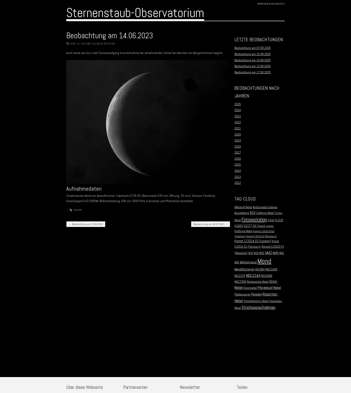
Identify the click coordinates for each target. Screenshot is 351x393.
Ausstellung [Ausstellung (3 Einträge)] (241, 213)
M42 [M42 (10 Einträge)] (268, 252)
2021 (237, 128)
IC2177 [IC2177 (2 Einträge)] (248, 226)
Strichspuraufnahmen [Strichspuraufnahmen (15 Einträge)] (258, 307)
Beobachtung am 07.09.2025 (252, 48)
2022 (237, 122)
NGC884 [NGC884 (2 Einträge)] (260, 269)
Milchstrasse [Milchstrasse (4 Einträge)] (248, 262)
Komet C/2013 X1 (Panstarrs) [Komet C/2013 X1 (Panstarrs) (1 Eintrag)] (261, 236)
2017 (237, 152)
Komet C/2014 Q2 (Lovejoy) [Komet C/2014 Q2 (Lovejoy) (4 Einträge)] (252, 241)
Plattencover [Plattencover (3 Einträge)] (242, 294)
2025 (237, 104)
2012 (237, 183)
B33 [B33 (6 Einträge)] (252, 212)
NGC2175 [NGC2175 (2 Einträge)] (239, 276)
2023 (237, 116)
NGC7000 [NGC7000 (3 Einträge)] (240, 282)
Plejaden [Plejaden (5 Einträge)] (256, 294)
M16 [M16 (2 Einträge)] (256, 253)
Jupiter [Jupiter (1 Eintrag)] (270, 226)
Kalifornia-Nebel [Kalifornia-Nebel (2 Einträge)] (243, 231)
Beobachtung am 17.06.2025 (252, 72)
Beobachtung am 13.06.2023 (86, 224)
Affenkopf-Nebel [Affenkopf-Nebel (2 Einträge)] (243, 207)
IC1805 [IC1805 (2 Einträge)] (238, 226)
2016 (237, 159)
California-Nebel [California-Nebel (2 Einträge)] (265, 213)
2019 (237, 140)
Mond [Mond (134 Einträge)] (264, 261)
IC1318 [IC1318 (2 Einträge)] (279, 220)
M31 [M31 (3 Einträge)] (262, 253)
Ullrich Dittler (103, 43)
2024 (237, 110)
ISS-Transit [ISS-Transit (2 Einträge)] (258, 226)
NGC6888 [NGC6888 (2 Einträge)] (266, 276)
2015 (237, 164)
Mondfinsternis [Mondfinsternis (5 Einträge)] (244, 269)
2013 (237, 177)
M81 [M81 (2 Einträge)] (281, 253)
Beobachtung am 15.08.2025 (252, 54)
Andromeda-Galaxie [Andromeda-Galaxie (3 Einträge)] (265, 207)
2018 (237, 146)
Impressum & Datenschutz (271, 3)
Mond (78, 210)
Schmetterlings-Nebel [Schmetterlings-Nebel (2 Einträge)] (256, 301)
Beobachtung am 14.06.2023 (109, 36)
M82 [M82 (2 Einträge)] (236, 262)
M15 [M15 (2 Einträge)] (250, 253)
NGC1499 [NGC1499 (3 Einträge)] (271, 269)
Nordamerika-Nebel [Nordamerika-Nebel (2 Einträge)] (258, 282)
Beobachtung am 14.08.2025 (252, 60)
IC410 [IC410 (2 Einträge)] (270, 220)
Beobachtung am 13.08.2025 (252, 66)
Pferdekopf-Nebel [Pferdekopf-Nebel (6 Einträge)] (269, 287)
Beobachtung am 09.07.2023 (210, 224)
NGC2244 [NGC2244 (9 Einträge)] (253, 275)
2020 (237, 134)
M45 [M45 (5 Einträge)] (276, 253)
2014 (237, 171)
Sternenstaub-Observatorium (135, 13)
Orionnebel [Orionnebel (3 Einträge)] (250, 288)
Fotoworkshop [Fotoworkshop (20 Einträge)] (254, 219)
